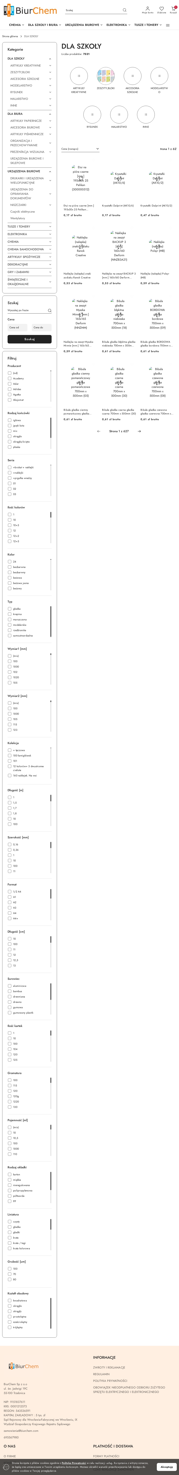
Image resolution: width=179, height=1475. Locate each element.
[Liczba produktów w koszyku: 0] (173, 10)
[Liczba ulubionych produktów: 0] (161, 10)
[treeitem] (30, 58)
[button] (84, 25)
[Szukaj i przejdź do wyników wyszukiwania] (124, 10)
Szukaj (29, 339)
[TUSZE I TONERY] (148, 25)
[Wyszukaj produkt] (96, 10)
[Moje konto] (147, 10)
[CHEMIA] (16, 25)
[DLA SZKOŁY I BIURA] (44, 25)
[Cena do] (42, 327)
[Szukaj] (50, 311)
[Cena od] (17, 327)
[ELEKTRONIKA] (119, 25)
